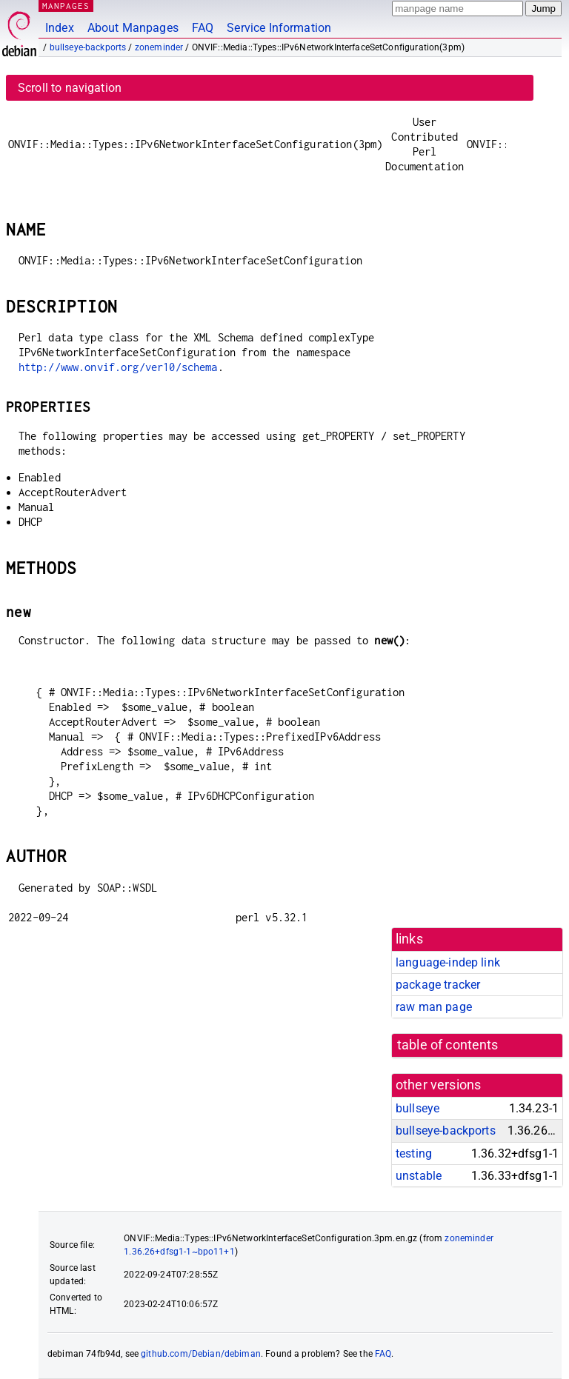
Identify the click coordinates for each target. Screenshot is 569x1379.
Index (59, 28)
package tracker (438, 985)
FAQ (202, 28)
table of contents (448, 1045)
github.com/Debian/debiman (201, 1354)
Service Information (279, 28)
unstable (419, 1176)
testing (414, 1153)
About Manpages (133, 28)
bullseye (417, 1108)
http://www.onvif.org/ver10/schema (118, 367)
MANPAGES (66, 5)
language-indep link (448, 962)
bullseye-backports (88, 47)
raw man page (434, 1007)
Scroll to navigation (70, 88)
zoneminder (159, 47)
